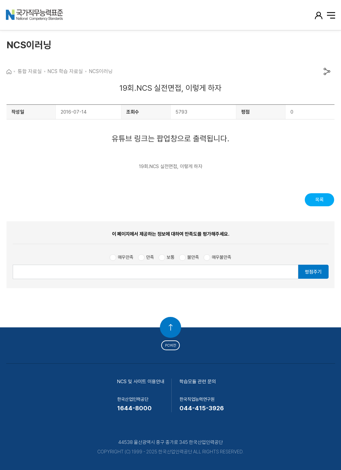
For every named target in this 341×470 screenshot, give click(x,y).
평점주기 (313, 271)
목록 (319, 200)
